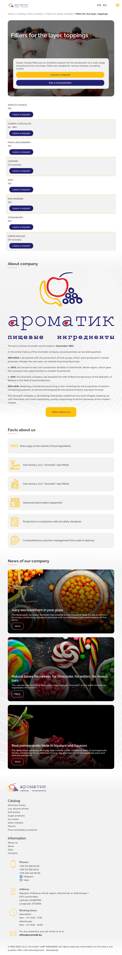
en (99, 5)
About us (13, 842)
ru (105, 5)
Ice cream (13, 819)
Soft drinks (14, 812)
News (11, 846)
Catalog (21, 13)
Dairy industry (35, 13)
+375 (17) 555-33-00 (29, 866)
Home (11, 13)
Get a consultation (60, 82)
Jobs (10, 849)
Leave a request (60, 74)
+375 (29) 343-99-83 (29, 873)
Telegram (26, 876)
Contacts (13, 853)
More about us (61, 412)
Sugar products (16, 815)
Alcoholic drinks (17, 805)
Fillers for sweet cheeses (59, 13)
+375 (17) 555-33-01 (29, 869)
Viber (24, 880)
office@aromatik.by (30, 935)
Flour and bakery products (22, 829)
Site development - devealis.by (41, 950)
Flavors (12, 826)
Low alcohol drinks (18, 808)
